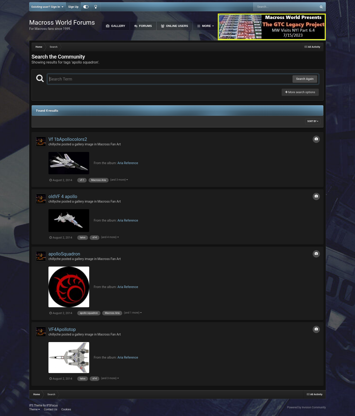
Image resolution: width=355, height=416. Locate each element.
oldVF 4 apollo (62, 196)
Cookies (66, 409)
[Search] (274, 6)
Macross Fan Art (109, 144)
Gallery (117, 26)
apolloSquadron (64, 254)
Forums (145, 26)
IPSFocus (52, 405)
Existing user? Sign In (47, 6)
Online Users (176, 26)
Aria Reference (128, 163)
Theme (34, 409)
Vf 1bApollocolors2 (67, 139)
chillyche (54, 144)
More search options (300, 92)
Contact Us (50, 409)
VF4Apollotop (62, 329)
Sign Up (73, 6)
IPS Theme (35, 405)
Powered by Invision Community (306, 407)
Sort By (312, 121)
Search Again (305, 78)
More (206, 26)
